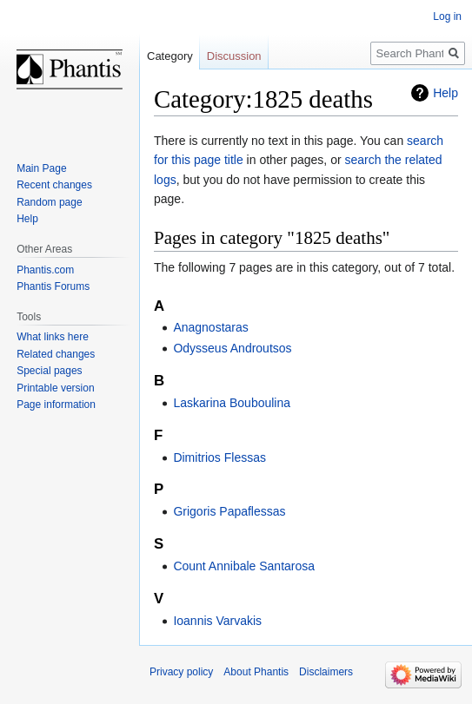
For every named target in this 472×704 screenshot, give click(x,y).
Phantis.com (45, 270)
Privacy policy (181, 672)
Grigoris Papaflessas (229, 511)
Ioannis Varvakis (217, 621)
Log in (447, 16)
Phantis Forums (53, 286)
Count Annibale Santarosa (244, 566)
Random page (49, 202)
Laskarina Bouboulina (231, 403)
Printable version (55, 388)
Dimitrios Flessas (219, 457)
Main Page (41, 168)
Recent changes (54, 185)
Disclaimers (326, 672)
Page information (56, 404)
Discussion (234, 56)
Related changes (56, 354)
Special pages (49, 371)
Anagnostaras (210, 327)
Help (445, 93)
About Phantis (256, 672)
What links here (53, 337)
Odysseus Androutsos (232, 348)
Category (170, 56)
